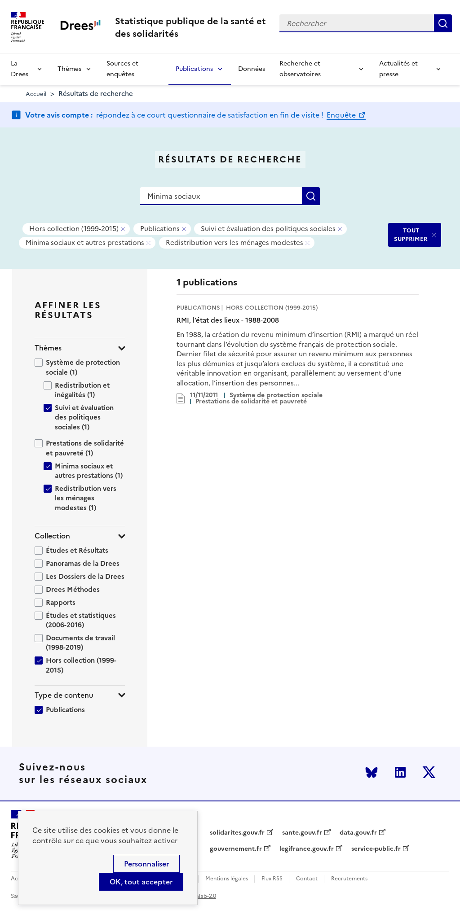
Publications (194, 69)
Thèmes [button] (48, 348)
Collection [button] (52, 536)
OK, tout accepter (141, 881)
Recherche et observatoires (300, 69)
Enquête (342, 114)
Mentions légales (226, 879)
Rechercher (443, 23)
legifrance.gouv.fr (306, 848)
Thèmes (69, 69)
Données (251, 69)
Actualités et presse (398, 69)
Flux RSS (272, 879)
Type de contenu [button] (64, 695)
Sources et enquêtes (122, 69)
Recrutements (349, 879)
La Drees (19, 69)
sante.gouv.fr (302, 832)
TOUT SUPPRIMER (411, 234)
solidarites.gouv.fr (237, 832)
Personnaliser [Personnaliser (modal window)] (146, 863)
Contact (307, 879)
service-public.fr (376, 848)
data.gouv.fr (358, 832)
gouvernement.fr (236, 848)
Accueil (36, 94)
